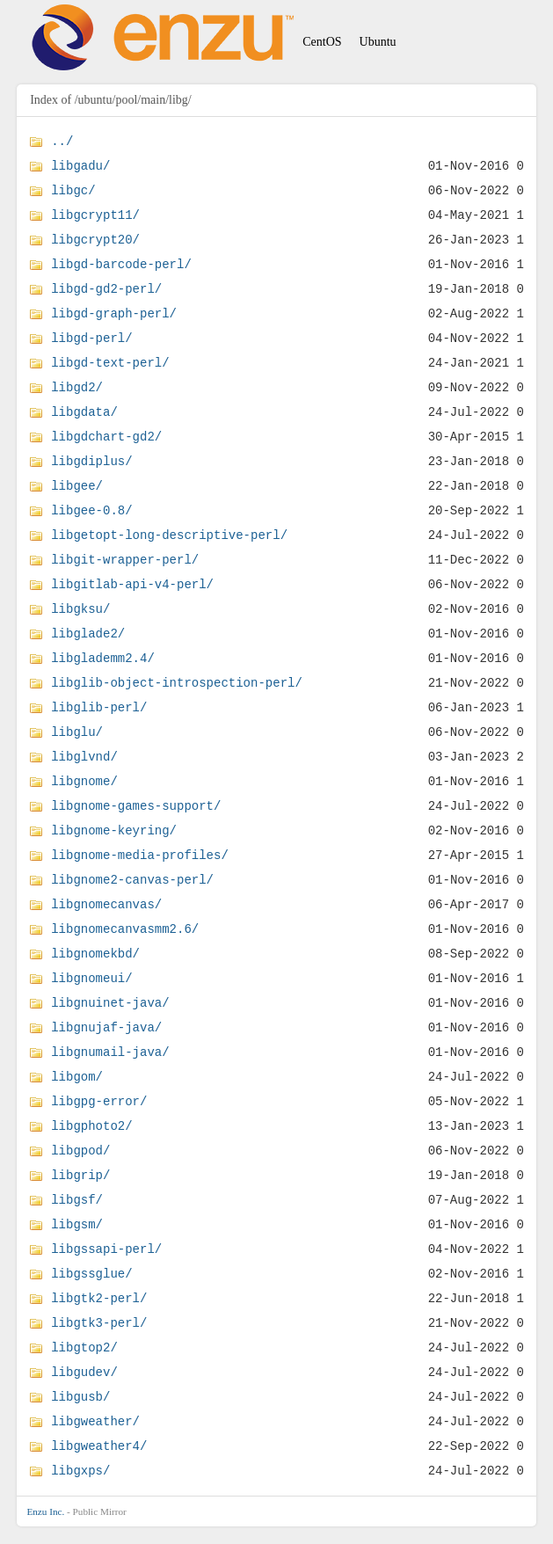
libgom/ (77, 1076)
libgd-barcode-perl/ (121, 264)
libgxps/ (80, 1470)
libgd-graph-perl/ (114, 313)
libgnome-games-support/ (136, 805)
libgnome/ (84, 781)
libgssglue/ (91, 1273)
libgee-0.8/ (91, 510)
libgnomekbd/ (95, 953)
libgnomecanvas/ (106, 904)
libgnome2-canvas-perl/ (132, 879)
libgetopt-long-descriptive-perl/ (169, 535)
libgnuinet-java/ (110, 1002)
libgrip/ (80, 1175)
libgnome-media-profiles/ (140, 855)
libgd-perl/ (91, 338)
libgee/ (77, 485)
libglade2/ (88, 633)
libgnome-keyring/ (114, 830)
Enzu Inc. (45, 1511)
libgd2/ (77, 387)
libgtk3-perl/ (99, 1323)
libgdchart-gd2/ (106, 436)
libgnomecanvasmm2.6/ (125, 929)
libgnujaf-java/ (106, 1027)
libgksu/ (80, 609)
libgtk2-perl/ (99, 1298)
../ (62, 141)
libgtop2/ (84, 1347)
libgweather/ (95, 1421)
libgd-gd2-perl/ (106, 288)
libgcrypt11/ (95, 215)
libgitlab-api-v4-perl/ (132, 584)
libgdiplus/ (91, 461)
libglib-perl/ (99, 707)
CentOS (321, 41)
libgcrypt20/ (95, 239)
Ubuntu (378, 41)
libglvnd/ (84, 756)
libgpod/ (80, 1150)
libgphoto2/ (91, 1126)
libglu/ (77, 732)
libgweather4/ (99, 1446)
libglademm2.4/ (103, 658)
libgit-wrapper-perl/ (125, 559)
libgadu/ (80, 165)
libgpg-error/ (99, 1101)
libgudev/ (84, 1372)
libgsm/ (77, 1224)
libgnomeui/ (91, 978)
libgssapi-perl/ (106, 1249)
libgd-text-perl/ (110, 362)
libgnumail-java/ (110, 1052)
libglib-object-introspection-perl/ (176, 682)
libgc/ (73, 190)
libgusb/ (80, 1396)
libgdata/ (84, 412)
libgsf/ (77, 1199)
